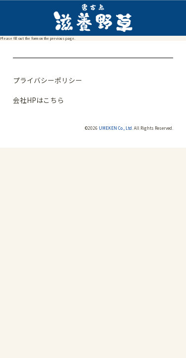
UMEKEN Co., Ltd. (116, 128)
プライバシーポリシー (47, 80)
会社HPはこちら (38, 100)
